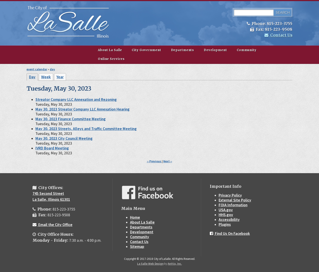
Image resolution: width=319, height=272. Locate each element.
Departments (182, 50)
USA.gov (226, 209)
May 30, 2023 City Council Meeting (64, 138)
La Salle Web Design (150, 264)
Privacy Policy (230, 195)
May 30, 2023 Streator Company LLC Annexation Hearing (82, 109)
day (52, 69)
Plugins (225, 224)
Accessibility (229, 219)
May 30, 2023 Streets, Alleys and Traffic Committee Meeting (86, 128)
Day (33, 78)
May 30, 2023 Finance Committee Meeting (70, 119)
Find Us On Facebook (230, 233)
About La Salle (110, 50)
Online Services (111, 59)
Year (60, 77)
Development (215, 50)
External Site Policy (235, 200)
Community (247, 50)
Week (46, 77)
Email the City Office (52, 224)
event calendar (37, 69)
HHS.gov (226, 214)
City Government (146, 50)
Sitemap (137, 246)
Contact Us (278, 35)
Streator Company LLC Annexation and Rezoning (76, 99)
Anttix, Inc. (175, 264)
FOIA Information (233, 205)
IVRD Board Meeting (52, 148)
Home (135, 217)
